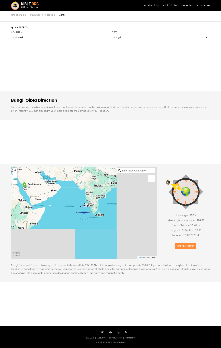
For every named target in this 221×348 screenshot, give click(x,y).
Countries (187, 5)
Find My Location (185, 245)
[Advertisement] (110, 68)
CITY (114, 32)
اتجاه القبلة (89, 337)
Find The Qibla (150, 5)
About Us (101, 337)
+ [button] (15, 170)
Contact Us (203, 5)
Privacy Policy (115, 337)
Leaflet (140, 257)
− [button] (15, 175)
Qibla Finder (170, 5)
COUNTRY (16, 32)
